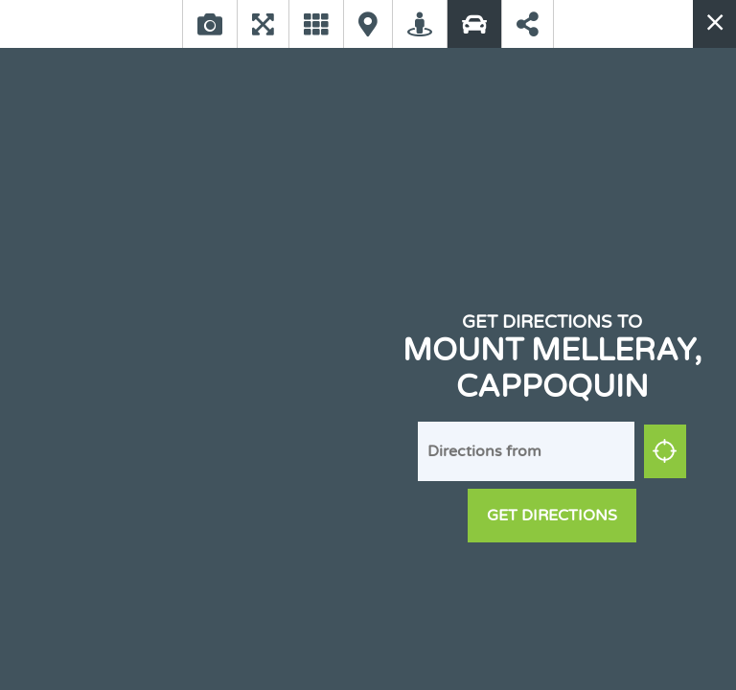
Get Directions (552, 515)
